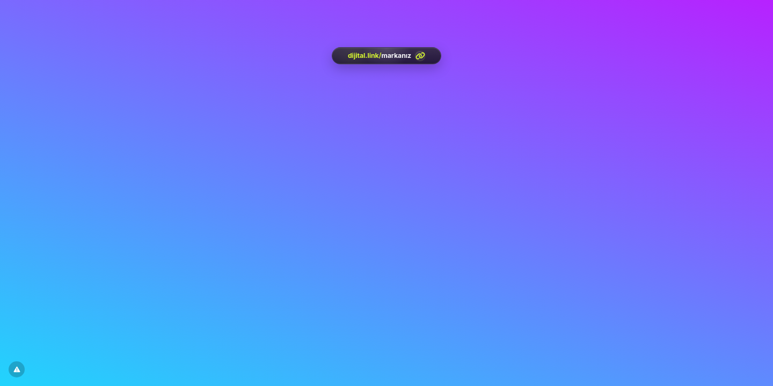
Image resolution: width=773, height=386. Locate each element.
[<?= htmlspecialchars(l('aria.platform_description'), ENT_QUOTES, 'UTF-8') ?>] (386, 55)
